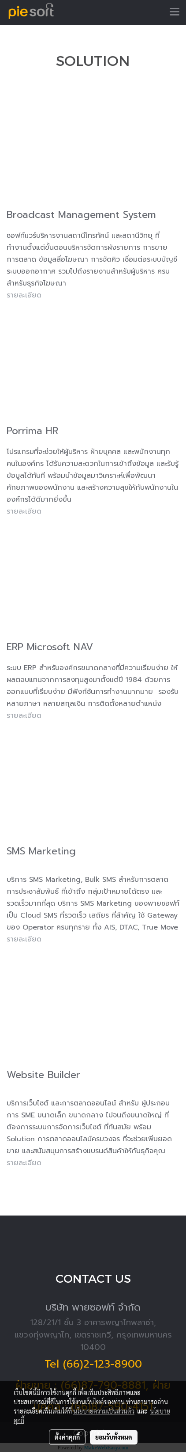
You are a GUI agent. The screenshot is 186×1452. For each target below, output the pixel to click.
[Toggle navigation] (174, 12)
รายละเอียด (24, 511)
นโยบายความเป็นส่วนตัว (103, 1411)
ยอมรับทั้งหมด (113, 1437)
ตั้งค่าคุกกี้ (67, 1437)
